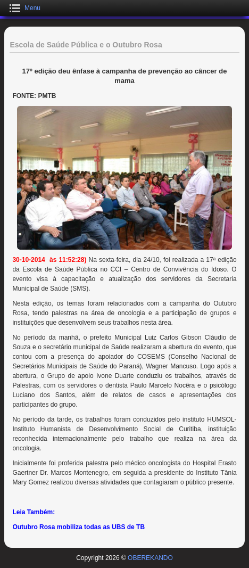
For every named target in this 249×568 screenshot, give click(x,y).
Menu (32, 8)
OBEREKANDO (150, 558)
